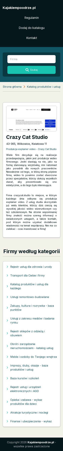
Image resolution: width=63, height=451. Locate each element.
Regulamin (31, 17)
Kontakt (31, 38)
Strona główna (12, 86)
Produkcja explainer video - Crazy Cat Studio (31, 149)
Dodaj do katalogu (32, 28)
